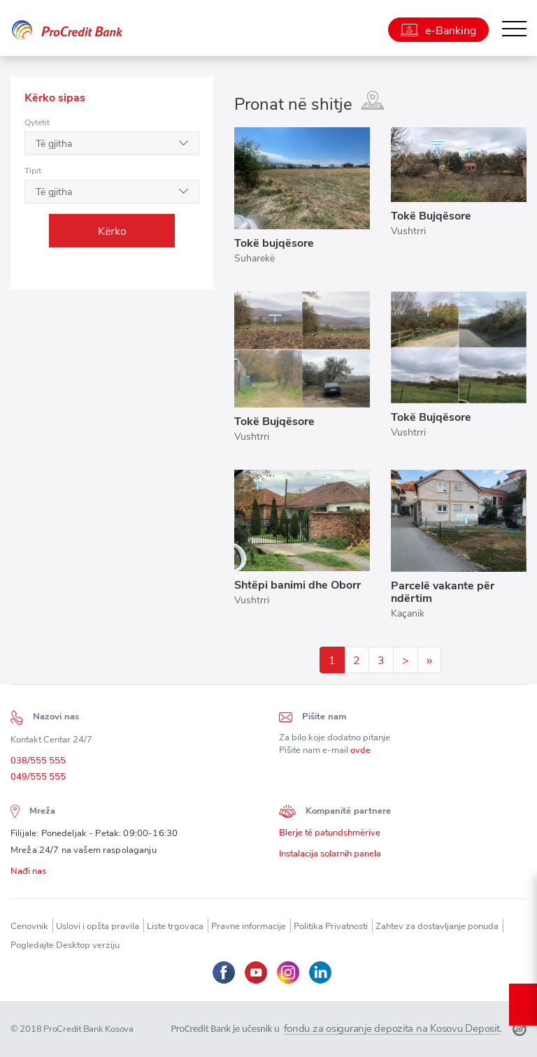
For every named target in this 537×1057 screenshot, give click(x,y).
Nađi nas (28, 874)
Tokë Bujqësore (431, 215)
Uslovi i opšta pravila (97, 926)
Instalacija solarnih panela (330, 856)
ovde (360, 753)
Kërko (112, 230)
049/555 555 (38, 779)
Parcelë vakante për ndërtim (442, 591)
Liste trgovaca (175, 926)
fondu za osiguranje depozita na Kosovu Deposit (392, 1028)
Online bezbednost (523, 1005)
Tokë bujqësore (274, 242)
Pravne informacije (248, 926)
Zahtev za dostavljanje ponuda (437, 926)
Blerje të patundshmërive (329, 835)
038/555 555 (38, 763)
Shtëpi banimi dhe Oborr (297, 584)
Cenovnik (29, 926)
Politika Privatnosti (331, 926)
